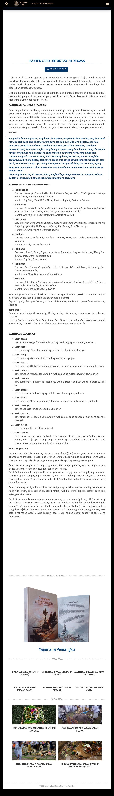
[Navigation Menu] (107, 3)
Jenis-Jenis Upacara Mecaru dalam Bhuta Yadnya (34, 765)
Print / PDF (56, 69)
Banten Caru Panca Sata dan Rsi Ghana (89, 673)
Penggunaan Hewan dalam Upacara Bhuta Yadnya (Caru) (80, 765)
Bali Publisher (70, 786)
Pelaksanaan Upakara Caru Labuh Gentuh (80, 729)
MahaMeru (59, 786)
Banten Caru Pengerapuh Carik (89, 689)
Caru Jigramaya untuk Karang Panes (25, 689)
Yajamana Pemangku (57, 649)
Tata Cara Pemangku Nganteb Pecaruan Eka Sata (34, 729)
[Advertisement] (57, 30)
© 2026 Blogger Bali (46, 786)
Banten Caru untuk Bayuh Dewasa (57, 689)
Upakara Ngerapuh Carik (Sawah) (24, 673)
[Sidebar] (6, 3)
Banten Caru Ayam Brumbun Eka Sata (57, 673)
